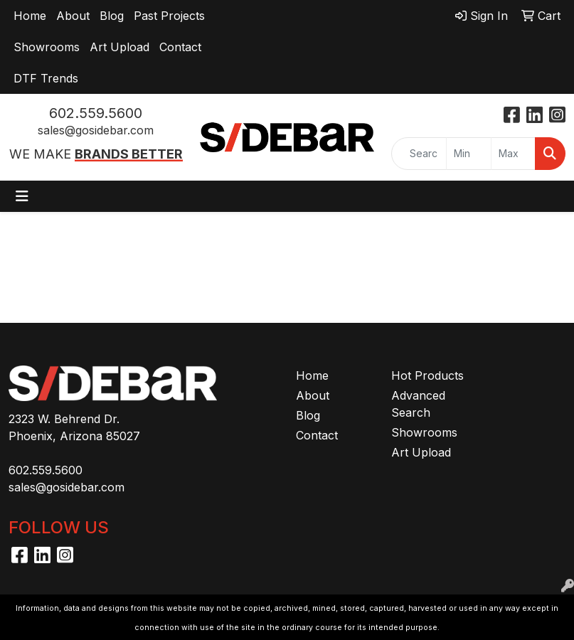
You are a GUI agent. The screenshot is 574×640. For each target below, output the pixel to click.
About (73, 16)
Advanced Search (418, 404)
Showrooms (47, 47)
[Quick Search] (419, 153)
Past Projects (169, 16)
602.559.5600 (95, 113)
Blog (112, 16)
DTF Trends (46, 78)
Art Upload (119, 47)
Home (30, 16)
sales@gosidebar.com (96, 130)
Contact (180, 47)
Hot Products (427, 375)
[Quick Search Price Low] (468, 153)
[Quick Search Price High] (513, 153)
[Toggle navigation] (22, 196)
